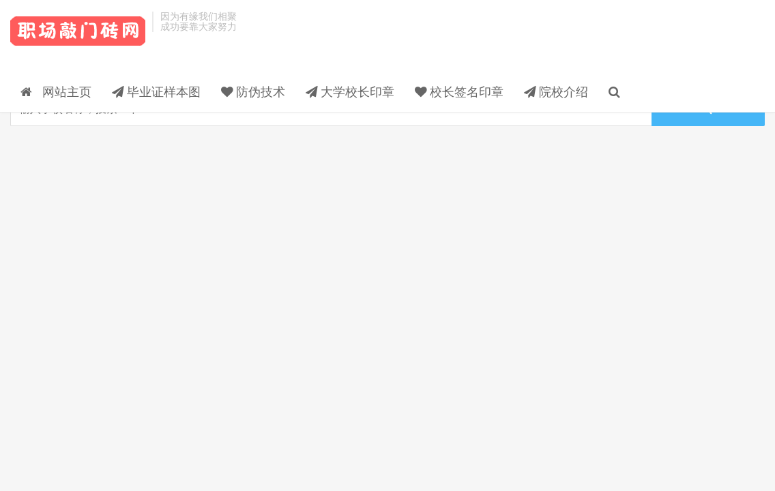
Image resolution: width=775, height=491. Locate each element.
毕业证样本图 (291, 44)
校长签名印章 (594, 44)
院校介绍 (691, 44)
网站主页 (191, 44)
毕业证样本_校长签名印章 (77, 35)
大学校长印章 (485, 44)
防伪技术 (388, 44)
